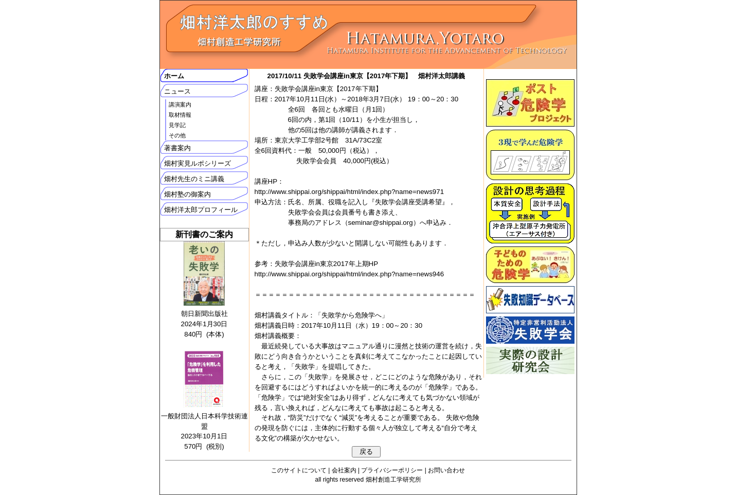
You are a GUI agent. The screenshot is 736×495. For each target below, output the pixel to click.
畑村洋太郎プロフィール (201, 210)
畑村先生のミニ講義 (194, 179)
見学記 (177, 125)
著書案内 (177, 148)
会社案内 (344, 470)
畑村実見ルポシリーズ (197, 163)
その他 (177, 135)
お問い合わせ (446, 470)
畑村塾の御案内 (187, 194)
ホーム (174, 76)
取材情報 (180, 115)
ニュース (177, 91)
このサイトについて (299, 470)
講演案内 (180, 104)
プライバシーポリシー (392, 470)
